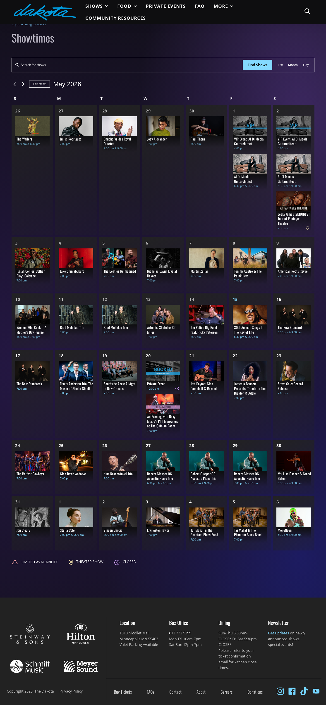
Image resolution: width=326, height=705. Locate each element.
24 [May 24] (17, 445)
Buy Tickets (123, 691)
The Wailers (24, 139)
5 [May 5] (103, 243)
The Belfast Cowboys (30, 473)
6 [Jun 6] (277, 502)
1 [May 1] (234, 111)
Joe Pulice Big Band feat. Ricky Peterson (204, 330)
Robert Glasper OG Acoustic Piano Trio (160, 476)
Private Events (166, 6)
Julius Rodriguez (71, 139)
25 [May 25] (61, 445)
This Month (39, 84)
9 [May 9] (277, 243)
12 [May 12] (104, 299)
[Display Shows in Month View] (293, 65)
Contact (175, 691)
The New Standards (290, 327)
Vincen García (113, 530)
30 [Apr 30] (191, 111)
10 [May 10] (17, 299)
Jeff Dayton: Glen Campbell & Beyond (204, 386)
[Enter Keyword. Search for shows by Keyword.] (127, 65)
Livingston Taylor (158, 530)
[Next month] (23, 84)
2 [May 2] (277, 111)
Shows (96, 6)
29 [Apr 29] (148, 111)
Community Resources (115, 18)
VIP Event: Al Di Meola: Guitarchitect (249, 141)
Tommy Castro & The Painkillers (248, 273)
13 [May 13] (148, 299)
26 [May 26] (104, 445)
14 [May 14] (191, 299)
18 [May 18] (61, 355)
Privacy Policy (71, 691)
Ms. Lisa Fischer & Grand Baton (294, 476)
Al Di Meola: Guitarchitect (243, 179)
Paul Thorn (198, 139)
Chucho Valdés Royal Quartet (117, 141)
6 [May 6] (147, 243)
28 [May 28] (191, 445)
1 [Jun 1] (60, 502)
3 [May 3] (16, 243)
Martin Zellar (199, 271)
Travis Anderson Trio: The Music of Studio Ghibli (76, 386)
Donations (255, 691)
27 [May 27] (148, 445)
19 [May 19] (104, 355)
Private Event (156, 383)
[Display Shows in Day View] (306, 65)
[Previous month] (14, 84)
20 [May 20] (148, 355)
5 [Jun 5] (234, 502)
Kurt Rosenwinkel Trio (118, 473)
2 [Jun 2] (103, 502)
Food (127, 6)
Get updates (278, 633)
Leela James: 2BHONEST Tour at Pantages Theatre (294, 218)
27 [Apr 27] (61, 111)
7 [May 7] (190, 243)
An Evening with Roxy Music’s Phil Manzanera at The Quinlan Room (163, 421)
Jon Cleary (23, 530)
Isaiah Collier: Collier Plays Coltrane (31, 273)
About (201, 691)
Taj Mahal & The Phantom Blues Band (204, 532)
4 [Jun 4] (190, 502)
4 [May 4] (60, 243)
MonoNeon (285, 530)
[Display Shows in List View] (280, 65)
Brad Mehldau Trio (72, 327)
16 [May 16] (278, 299)
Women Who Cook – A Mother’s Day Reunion (31, 330)
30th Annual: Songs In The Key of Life (248, 330)
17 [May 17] (17, 355)
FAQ (200, 6)
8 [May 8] (234, 243)
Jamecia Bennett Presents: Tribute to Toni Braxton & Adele (250, 388)
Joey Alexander (157, 139)
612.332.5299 (180, 633)
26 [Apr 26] (17, 111)
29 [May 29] (235, 445)
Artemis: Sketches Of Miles (161, 330)
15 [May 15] (235, 299)
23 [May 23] (278, 355)
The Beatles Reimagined (120, 271)
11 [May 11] (61, 299)
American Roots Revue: (293, 271)
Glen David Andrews (73, 473)
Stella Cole (67, 530)
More (223, 6)
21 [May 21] (191, 355)
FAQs (150, 691)
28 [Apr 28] (104, 111)
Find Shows (257, 64)
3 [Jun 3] (147, 502)
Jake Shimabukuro (72, 271)
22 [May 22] (235, 355)
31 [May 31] (17, 502)
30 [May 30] (278, 445)
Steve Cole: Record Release (290, 386)
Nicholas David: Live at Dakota (162, 273)
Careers (227, 691)
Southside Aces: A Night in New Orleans (119, 386)
